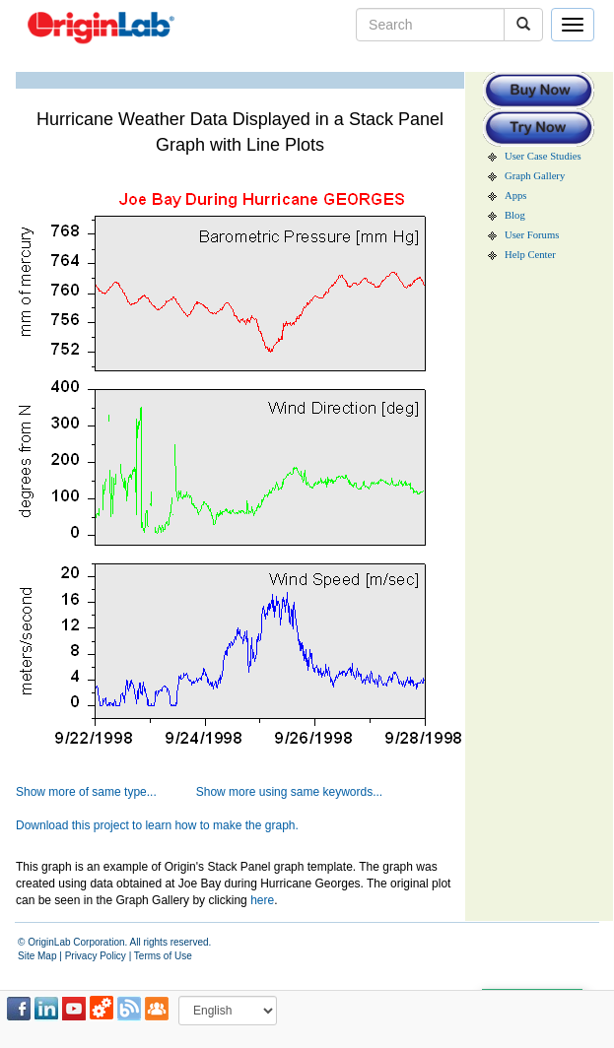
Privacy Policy (95, 955)
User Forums (532, 234)
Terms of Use (163, 955)
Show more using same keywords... (289, 792)
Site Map (37, 955)
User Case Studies (543, 156)
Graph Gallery (535, 175)
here (262, 900)
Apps (516, 195)
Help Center (530, 254)
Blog (515, 215)
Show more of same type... (86, 792)
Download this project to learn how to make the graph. (157, 825)
